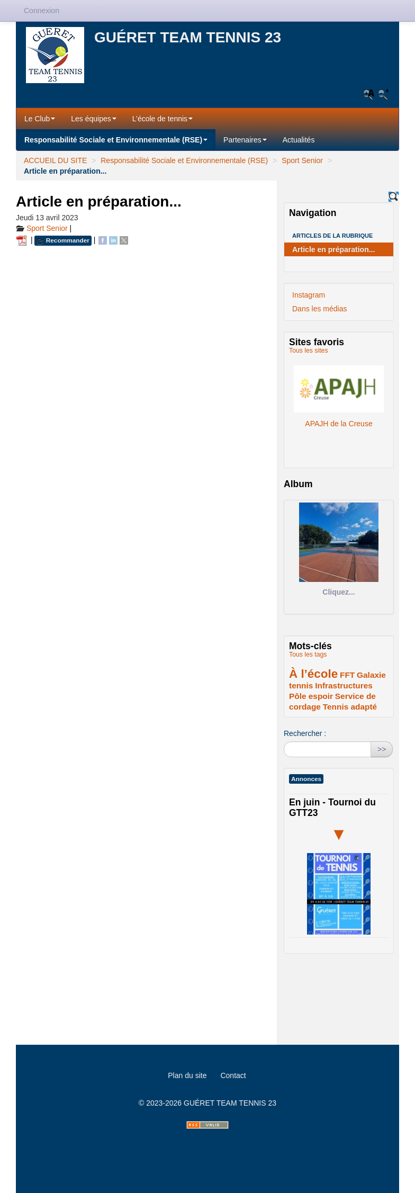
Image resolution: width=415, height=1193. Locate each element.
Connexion (41, 10)
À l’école (313, 673)
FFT (347, 674)
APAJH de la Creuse (338, 391)
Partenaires (245, 140)
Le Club (39, 118)
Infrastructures (344, 685)
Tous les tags (308, 654)
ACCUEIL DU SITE (55, 160)
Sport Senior (302, 160)
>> (381, 749)
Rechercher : (305, 733)
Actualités (299, 140)
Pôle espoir (311, 696)
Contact (233, 1075)
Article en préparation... (333, 249)
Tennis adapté (350, 706)
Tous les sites (308, 350)
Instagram (308, 295)
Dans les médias (319, 308)
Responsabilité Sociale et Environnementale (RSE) (116, 140)
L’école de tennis (162, 118)
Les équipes (93, 118)
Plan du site (187, 1075)
